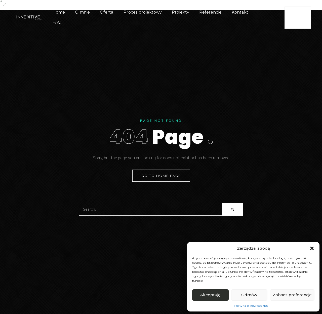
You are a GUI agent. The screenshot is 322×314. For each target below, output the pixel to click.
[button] (311, 248)
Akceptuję (210, 294)
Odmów (249, 294)
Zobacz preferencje (292, 294)
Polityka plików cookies (251, 305)
